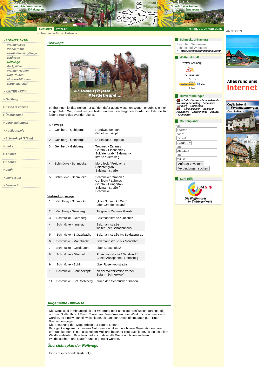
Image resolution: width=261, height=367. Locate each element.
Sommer (45, 28)
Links (9, 146)
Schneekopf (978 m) (19, 138)
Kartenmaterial (17, 83)
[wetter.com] (187, 85)
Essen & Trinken (17, 107)
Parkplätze (14, 66)
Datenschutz (14, 185)
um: (179, 155)
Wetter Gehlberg (191, 63)
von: (179, 125)
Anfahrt (11, 154)
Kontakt (11, 162)
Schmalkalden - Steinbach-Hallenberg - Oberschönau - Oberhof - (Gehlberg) (197, 112)
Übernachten (14, 115)
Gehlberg (12, 99)
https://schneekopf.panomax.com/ (201, 50)
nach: (180, 134)
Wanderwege (16, 44)
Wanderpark (15, 49)
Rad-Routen (15, 75)
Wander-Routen (18, 70)
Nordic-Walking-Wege (22, 53)
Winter (61, 28)
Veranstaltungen (17, 122)
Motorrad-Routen (19, 79)
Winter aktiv (16, 91)
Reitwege (71, 33)
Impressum (13, 177)
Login (9, 169)
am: (179, 146)
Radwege (13, 57)
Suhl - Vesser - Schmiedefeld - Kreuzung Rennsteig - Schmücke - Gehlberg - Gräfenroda (197, 103)
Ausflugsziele (15, 130)
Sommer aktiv (49, 33)
